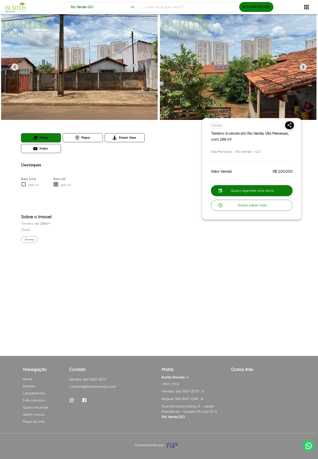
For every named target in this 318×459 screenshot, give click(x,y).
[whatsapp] (308, 445)
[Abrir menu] (306, 7)
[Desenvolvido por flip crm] (173, 445)
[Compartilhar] (289, 125)
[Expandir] (132, 7)
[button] (41, 137)
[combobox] (103, 7)
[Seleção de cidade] (103, 7)
